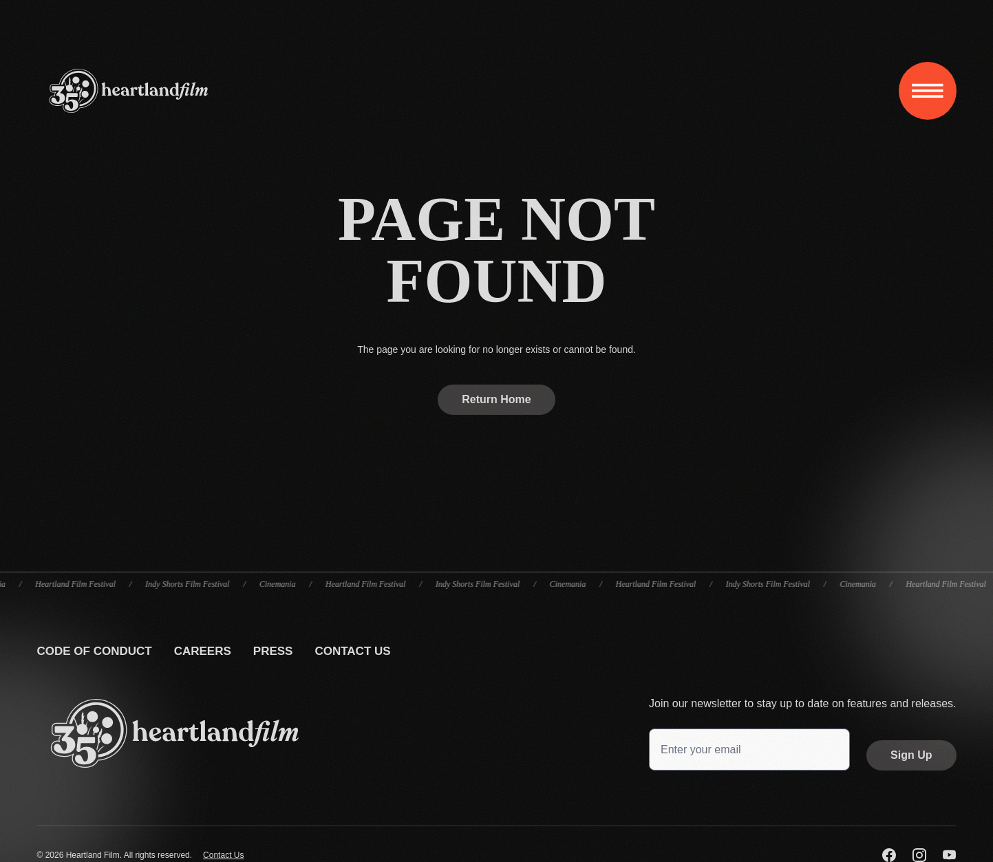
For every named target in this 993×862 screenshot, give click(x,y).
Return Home (496, 399)
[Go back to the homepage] (174, 733)
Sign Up (911, 755)
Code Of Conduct (94, 651)
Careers (202, 651)
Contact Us (352, 651)
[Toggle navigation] (928, 91)
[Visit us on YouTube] (950, 855)
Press (273, 651)
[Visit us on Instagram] (919, 855)
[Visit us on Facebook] (889, 855)
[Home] (128, 91)
